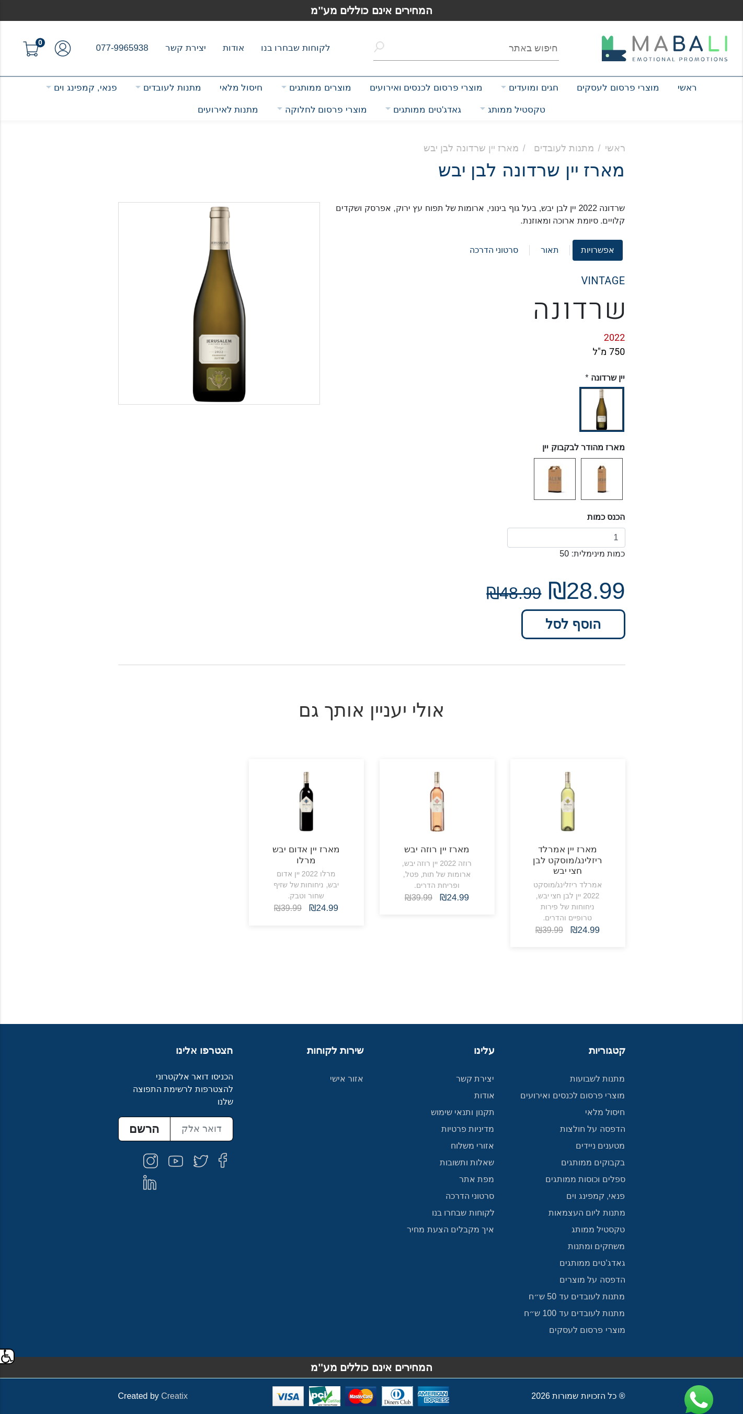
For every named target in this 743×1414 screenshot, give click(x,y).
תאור (550, 250)
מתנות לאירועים (228, 110)
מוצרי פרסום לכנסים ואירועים (426, 88)
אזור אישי (346, 1078)
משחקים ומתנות (596, 1246)
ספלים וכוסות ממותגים (585, 1179)
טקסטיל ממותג (517, 110)
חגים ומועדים (533, 88)
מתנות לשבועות (597, 1078)
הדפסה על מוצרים (592, 1279)
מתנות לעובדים (172, 88)
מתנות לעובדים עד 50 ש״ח (577, 1296)
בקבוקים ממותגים (593, 1162)
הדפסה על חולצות (592, 1128)
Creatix (174, 1395)
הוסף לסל (573, 624)
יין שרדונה (608, 377)
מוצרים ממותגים (320, 88)
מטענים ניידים (600, 1145)
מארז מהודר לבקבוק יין (583, 447)
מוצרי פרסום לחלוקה (326, 110)
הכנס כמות (606, 517)
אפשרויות (597, 250)
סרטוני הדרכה (494, 250)
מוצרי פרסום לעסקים (618, 88)
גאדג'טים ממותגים (427, 110)
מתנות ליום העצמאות (586, 1212)
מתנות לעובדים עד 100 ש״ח (574, 1313)
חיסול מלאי (241, 88)
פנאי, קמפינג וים (85, 88)
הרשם (144, 1128)
